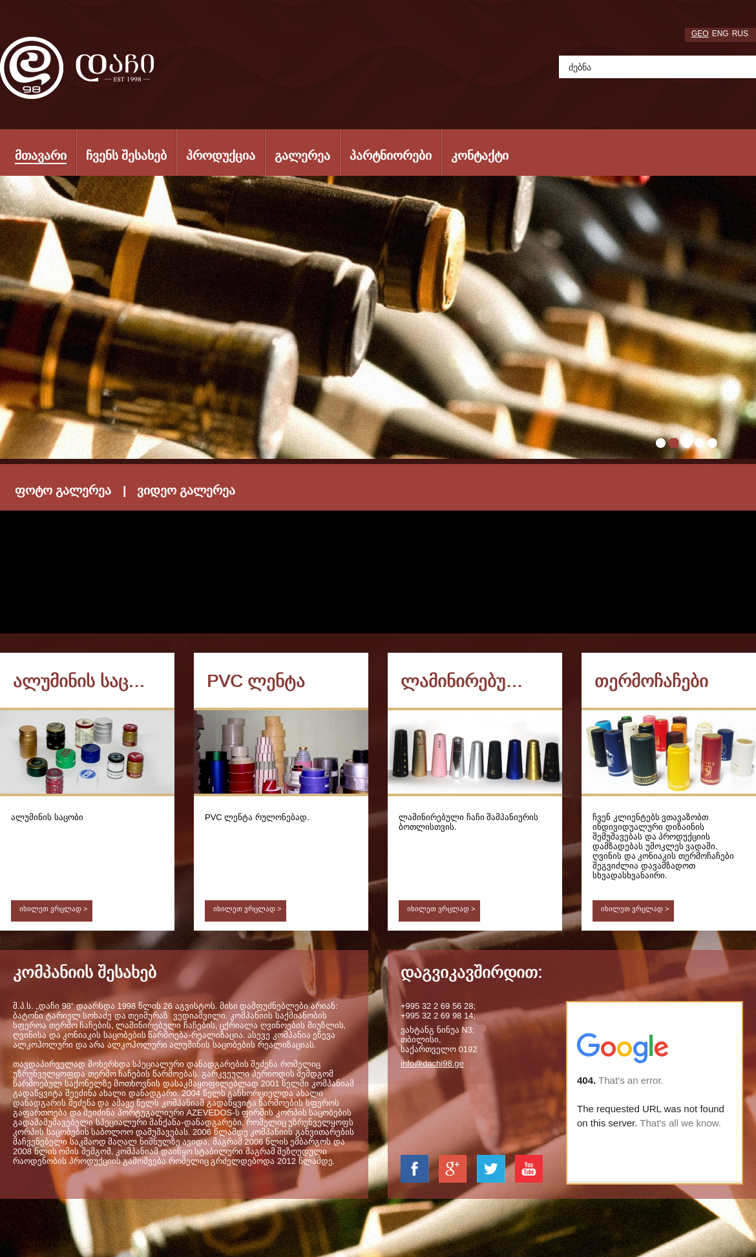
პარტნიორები (391, 155)
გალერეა (302, 155)
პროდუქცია (220, 155)
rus (740, 33)
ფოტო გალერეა (63, 490)
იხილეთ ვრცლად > (53, 909)
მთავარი (41, 155)
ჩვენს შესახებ (126, 155)
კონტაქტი (480, 155)
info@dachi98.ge (432, 1063)
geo (700, 33)
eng (720, 33)
